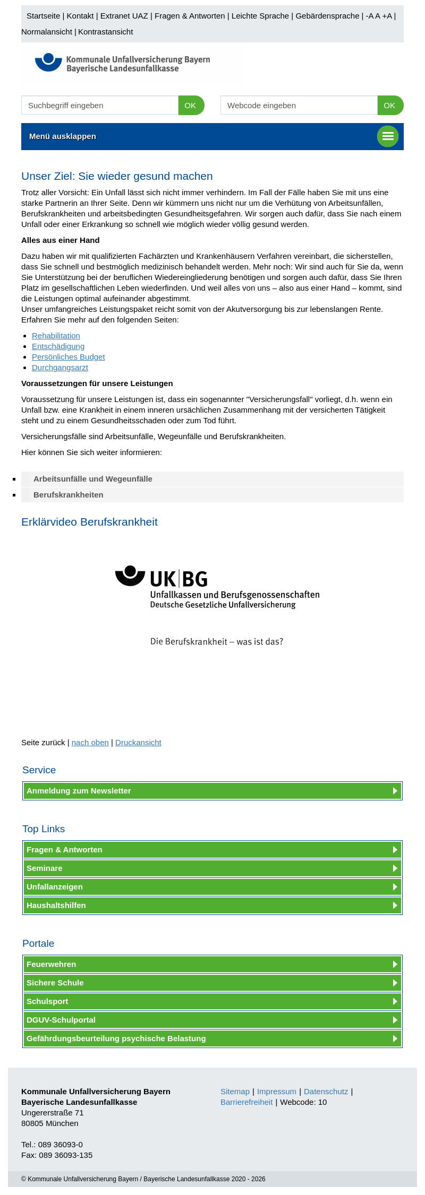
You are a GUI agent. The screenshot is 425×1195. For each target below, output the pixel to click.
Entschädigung (58, 346)
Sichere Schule (55, 982)
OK (190, 105)
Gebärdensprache (327, 15)
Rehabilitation (56, 335)
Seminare (45, 868)
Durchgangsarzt (60, 367)
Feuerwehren (51, 964)
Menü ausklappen (213, 136)
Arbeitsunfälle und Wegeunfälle (92, 478)
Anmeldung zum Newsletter (79, 790)
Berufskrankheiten (68, 494)
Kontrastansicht (105, 31)
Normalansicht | (48, 31)
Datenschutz (326, 1091)
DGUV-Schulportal (61, 1019)
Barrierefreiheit (246, 1101)
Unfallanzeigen (55, 886)
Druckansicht (138, 742)
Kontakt (80, 15)
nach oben (90, 742)
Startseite (43, 15)
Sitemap (235, 1091)
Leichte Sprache (260, 15)
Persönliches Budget (68, 356)
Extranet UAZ (124, 15)
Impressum (276, 1091)
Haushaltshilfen (56, 905)
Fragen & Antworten (190, 15)
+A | (388, 15)
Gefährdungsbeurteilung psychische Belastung (116, 1038)
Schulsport (47, 1001)
